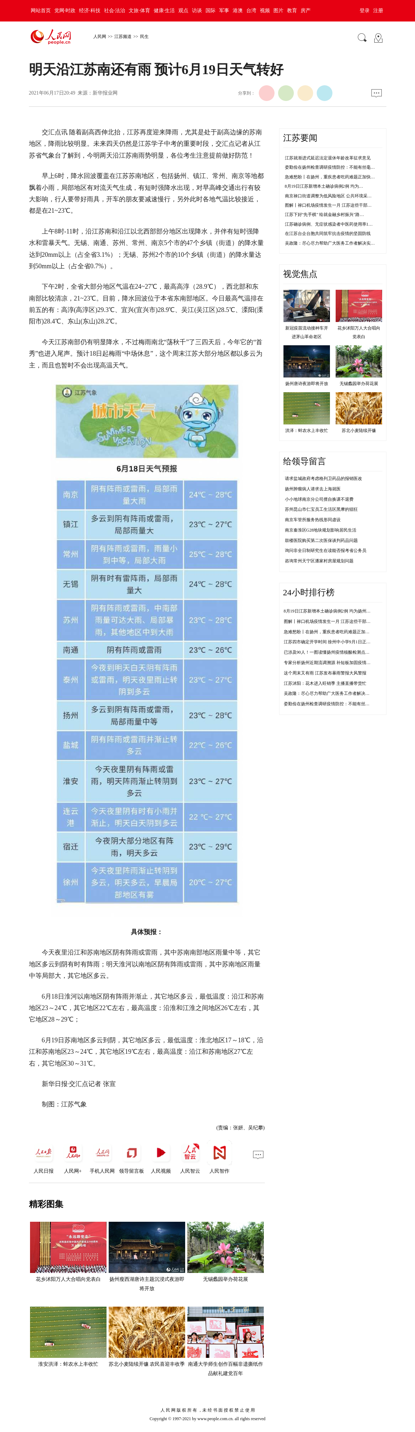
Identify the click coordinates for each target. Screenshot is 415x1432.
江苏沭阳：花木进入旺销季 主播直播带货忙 (325, 683)
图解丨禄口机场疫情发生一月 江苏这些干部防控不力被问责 (340, 621)
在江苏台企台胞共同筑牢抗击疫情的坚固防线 (328, 233)
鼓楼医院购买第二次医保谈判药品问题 (321, 540)
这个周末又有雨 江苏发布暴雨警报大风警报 (325, 673)
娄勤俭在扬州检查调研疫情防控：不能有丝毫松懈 (331, 703)
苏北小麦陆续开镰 (359, 430)
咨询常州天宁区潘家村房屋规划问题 (319, 560)
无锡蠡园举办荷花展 (225, 1279)
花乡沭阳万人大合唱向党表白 (68, 1279)
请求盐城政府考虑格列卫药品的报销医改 (323, 478)
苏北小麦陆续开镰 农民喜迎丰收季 (147, 1364)
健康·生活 (164, 10)
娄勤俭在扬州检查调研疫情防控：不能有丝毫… (330, 167)
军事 (224, 10)
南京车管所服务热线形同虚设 (313, 519)
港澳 (238, 10)
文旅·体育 (139, 10)
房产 (306, 10)
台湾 (251, 10)
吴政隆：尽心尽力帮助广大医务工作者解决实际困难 (333, 693)
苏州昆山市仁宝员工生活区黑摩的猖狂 (321, 509)
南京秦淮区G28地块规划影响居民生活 (321, 530)
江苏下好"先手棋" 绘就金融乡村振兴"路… (324, 214)
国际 (211, 10)
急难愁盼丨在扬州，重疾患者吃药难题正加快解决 (331, 631)
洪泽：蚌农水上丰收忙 (306, 430)
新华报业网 (105, 93)
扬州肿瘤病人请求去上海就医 (313, 488)
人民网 (99, 36)
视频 (265, 10)
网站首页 (41, 10)
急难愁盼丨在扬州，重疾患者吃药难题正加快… (330, 176)
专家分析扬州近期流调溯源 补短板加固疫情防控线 (331, 662)
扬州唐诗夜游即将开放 (306, 383)
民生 (144, 36)
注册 (378, 10)
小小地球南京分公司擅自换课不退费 (319, 499)
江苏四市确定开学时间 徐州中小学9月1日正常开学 (331, 641)
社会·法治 (114, 10)
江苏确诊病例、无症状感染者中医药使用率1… (329, 224)
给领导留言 (304, 461)
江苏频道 (123, 36)
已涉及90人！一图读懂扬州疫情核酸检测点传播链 (331, 652)
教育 (292, 10)
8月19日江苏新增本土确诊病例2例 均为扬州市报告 (331, 611)
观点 (183, 10)
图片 (278, 10)
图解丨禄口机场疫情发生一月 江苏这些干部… (328, 205)
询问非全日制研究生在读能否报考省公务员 (325, 550)
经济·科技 (89, 10)
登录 (365, 10)
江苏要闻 (300, 138)
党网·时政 (65, 10)
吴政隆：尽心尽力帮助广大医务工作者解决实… (330, 243)
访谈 (197, 10)
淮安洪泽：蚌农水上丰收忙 (68, 1364)
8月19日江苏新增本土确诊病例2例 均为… (324, 186)
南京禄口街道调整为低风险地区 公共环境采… (328, 195)
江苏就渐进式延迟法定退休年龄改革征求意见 (328, 157)
